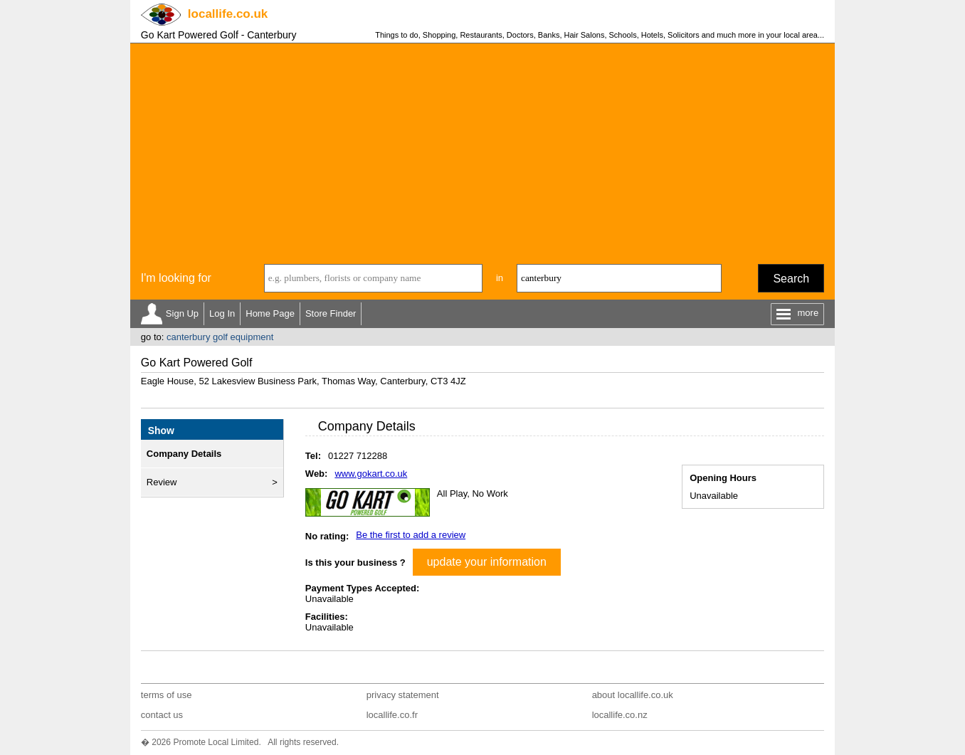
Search (791, 279)
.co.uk (228, 14)
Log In (222, 313)
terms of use (166, 695)
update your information (487, 562)
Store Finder (331, 313)
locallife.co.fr (392, 714)
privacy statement (403, 695)
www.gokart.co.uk (370, 473)
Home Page (270, 313)
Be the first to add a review (410, 534)
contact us (162, 714)
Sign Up (182, 313)
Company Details (184, 453)
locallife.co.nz (620, 714)
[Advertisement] (482, 150)
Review (162, 482)
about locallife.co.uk (632, 695)
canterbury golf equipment (220, 337)
